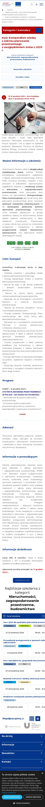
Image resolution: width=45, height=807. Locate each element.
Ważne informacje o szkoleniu (21, 160)
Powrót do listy (22, 580)
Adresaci (7, 427)
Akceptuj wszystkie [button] (12, 797)
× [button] (42, 773)
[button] (22, 803)
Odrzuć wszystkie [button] (33, 797)
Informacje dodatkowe (17, 549)
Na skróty (7, 736)
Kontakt (6, 761)
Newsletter (8, 753)
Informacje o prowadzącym (19, 456)
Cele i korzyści (11, 258)
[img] (18, 4)
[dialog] (22, 789)
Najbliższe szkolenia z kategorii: (22, 598)
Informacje (8, 744)
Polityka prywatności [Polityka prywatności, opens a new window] (9, 793)
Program (7, 380)
